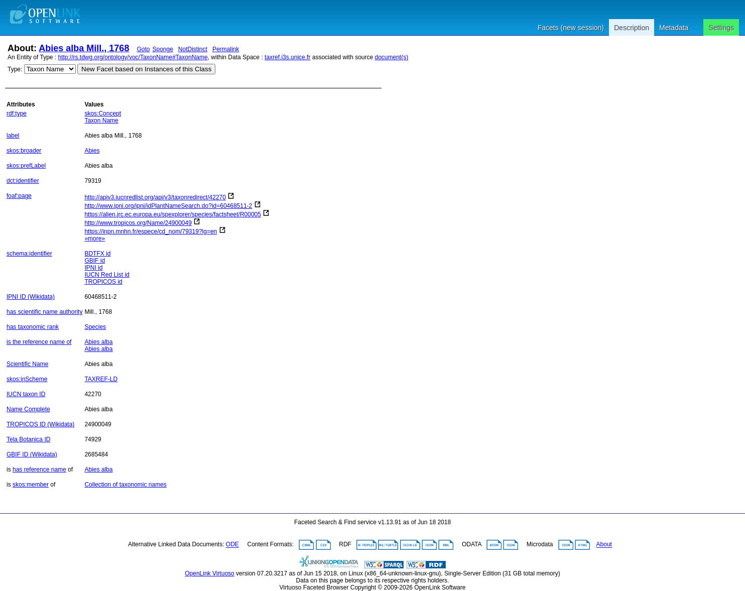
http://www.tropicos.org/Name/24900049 (137, 222)
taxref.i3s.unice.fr (287, 57)
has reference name (39, 469)
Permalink (225, 49)
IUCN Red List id (106, 274)
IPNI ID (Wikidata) (31, 296)
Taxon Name (101, 120)
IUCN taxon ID (26, 394)
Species (95, 326)
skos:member (31, 484)
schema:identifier (29, 253)
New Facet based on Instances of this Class (146, 69)
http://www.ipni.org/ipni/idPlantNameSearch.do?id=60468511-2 (168, 205)
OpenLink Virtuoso (209, 573)
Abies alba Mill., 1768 (84, 48)
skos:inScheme (27, 379)
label (13, 135)
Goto (143, 49)
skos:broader (24, 150)
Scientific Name (27, 364)
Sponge (162, 49)
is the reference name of (39, 341)
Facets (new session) (571, 28)
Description (631, 28)
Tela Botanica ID (28, 439)
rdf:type (17, 113)
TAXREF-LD (100, 379)
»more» (94, 238)
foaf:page (19, 195)
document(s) (391, 57)
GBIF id (94, 260)
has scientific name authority (44, 311)
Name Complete (28, 409)
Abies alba (98, 341)
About (604, 544)
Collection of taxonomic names (125, 484)
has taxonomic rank (33, 326)
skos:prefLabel (26, 165)
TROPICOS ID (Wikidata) (40, 424)
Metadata (673, 28)
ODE (232, 544)
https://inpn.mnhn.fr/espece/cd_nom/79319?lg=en (150, 231)
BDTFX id (97, 253)
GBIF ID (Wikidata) (32, 454)
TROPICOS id (103, 281)
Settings (721, 28)
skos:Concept (102, 113)
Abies (91, 150)
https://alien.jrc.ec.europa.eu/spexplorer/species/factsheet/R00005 (172, 214)
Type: (15, 69)
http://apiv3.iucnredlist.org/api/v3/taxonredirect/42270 (155, 197)
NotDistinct (192, 49)
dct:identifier (23, 180)
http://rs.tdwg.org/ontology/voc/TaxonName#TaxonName (133, 57)
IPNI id (93, 267)
